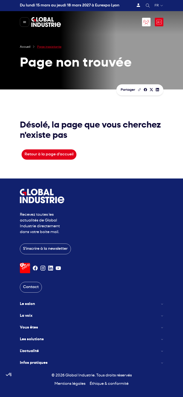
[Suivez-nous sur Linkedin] (50, 268)
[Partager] (145, 89)
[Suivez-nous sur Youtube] (58, 268)
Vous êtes (91, 328)
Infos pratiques (91, 363)
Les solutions (91, 339)
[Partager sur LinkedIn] (157, 89)
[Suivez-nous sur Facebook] (35, 268)
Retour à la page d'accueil (49, 154)
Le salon (91, 304)
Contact (31, 287)
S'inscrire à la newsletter (45, 249)
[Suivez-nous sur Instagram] (42, 268)
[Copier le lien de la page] (139, 89)
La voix (91, 316)
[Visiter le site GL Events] (25, 268)
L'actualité (91, 351)
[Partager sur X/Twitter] (151, 89)
